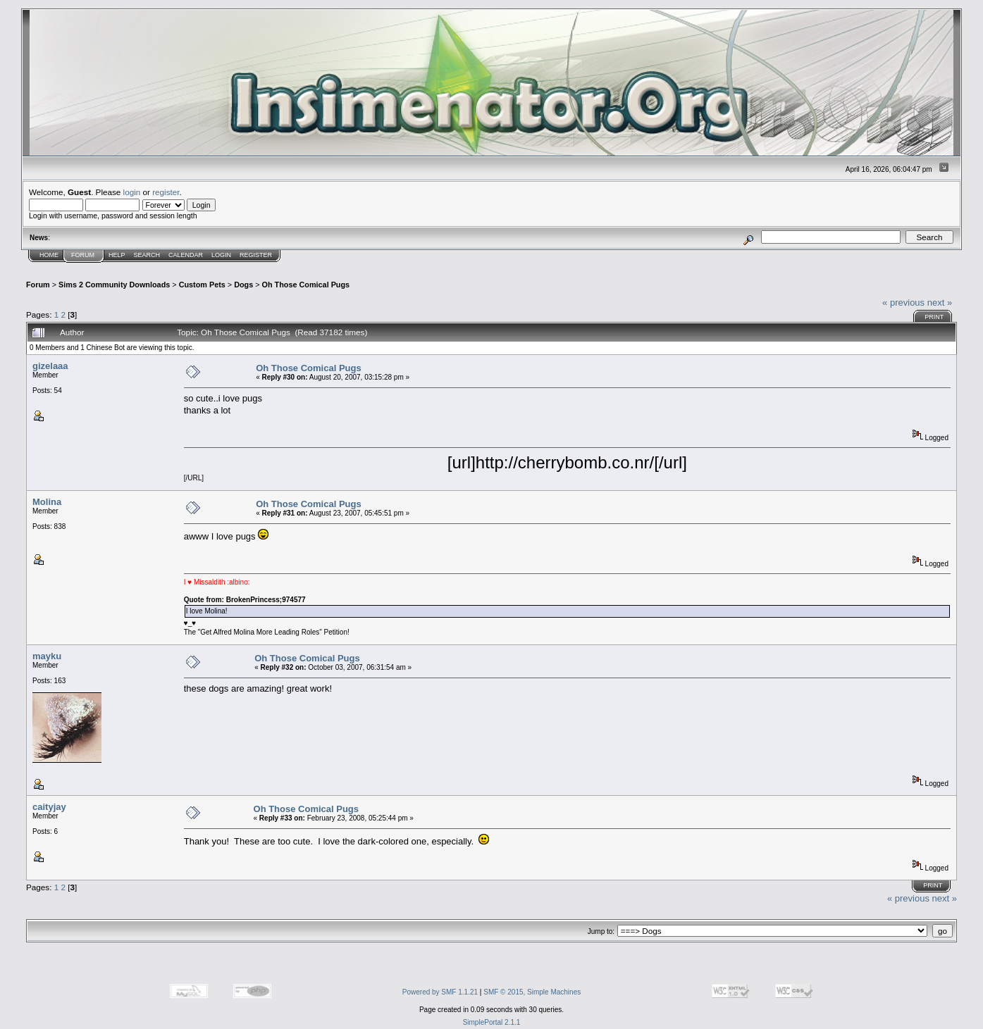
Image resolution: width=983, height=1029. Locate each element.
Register (256, 254)
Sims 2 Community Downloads (114, 284)
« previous (903, 302)
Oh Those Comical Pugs (306, 284)
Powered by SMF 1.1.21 (440, 992)
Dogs (243, 284)
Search (147, 254)
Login (221, 254)
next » (939, 302)
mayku (46, 656)
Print (934, 316)
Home (48, 254)
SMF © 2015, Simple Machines (532, 992)
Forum (82, 254)
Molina (46, 502)
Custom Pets (202, 284)
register (165, 192)
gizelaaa (50, 366)
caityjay (49, 807)
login (132, 192)
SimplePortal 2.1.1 (492, 1022)
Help (117, 254)
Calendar (185, 254)
